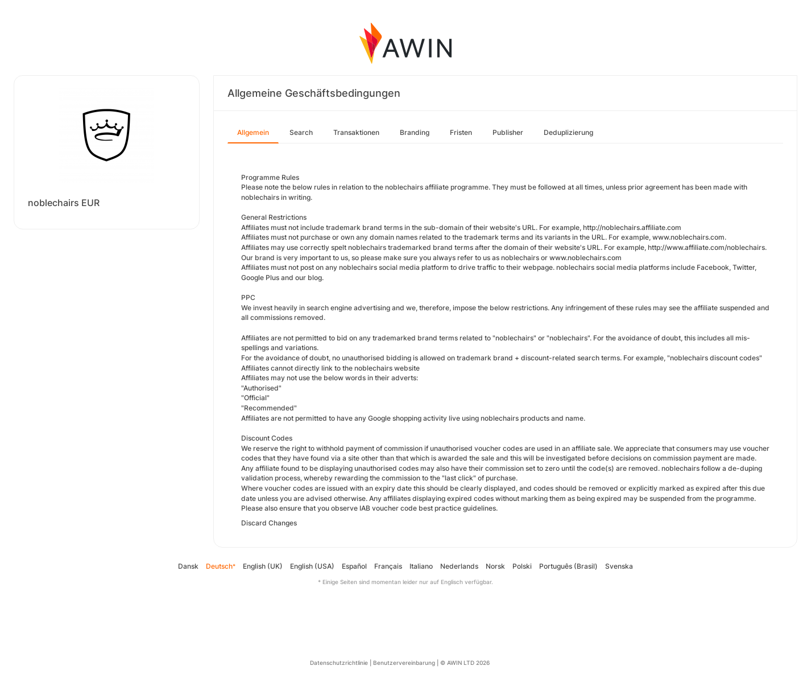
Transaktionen (356, 132)
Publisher (508, 132)
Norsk (495, 566)
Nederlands (459, 566)
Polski (522, 566)
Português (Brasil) (568, 566)
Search (301, 132)
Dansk (188, 566)
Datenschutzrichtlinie (339, 662)
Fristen (461, 132)
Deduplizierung (568, 132)
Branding (414, 132)
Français (388, 566)
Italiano (421, 566)
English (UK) (263, 566)
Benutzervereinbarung (404, 662)
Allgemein (253, 132)
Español (354, 566)
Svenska (619, 566)
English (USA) (312, 566)
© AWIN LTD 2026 (465, 662)
